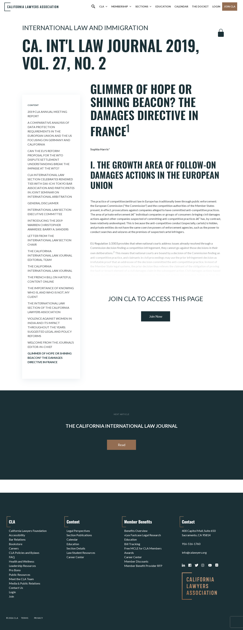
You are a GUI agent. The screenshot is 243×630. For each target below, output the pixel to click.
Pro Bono (15, 570)
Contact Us (16, 587)
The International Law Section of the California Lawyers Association (48, 307)
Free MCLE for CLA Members (143, 548)
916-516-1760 (191, 543)
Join (11, 596)
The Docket (200, 6)
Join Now (155, 316)
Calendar (181, 6)
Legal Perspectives (78, 530)
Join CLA (229, 6)
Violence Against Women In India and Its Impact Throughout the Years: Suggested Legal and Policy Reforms (50, 327)
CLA (103, 6)
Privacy (38, 618)
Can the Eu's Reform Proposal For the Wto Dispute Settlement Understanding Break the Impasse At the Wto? (48, 159)
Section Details (76, 548)
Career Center (75, 557)
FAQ (12, 557)
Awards (129, 552)
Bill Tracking (132, 543)
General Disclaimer (43, 203)
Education (163, 6)
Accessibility (17, 535)
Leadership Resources (22, 565)
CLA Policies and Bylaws (24, 552)
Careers (14, 548)
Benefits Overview (135, 530)
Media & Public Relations (24, 583)
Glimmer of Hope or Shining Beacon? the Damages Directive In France (50, 358)
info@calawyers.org (194, 552)
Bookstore (15, 543)
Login (216, 6)
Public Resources (19, 574)
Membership (121, 6)
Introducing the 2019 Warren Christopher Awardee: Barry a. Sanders (48, 225)
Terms (24, 618)
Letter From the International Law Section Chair (49, 240)
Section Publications (79, 535)
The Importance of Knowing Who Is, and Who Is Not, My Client (51, 292)
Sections (143, 6)
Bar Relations (17, 539)
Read (121, 445)
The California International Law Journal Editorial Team (50, 255)
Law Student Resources (81, 552)
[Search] (93, 6)
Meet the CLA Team (21, 578)
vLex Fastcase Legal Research (142, 535)
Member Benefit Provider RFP (143, 565)
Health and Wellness (21, 561)
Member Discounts (136, 561)
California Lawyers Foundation (28, 530)
